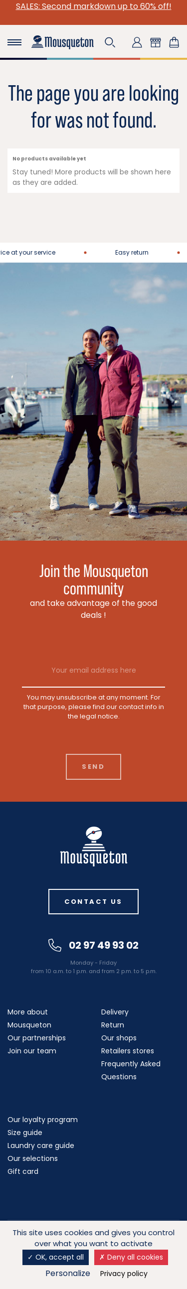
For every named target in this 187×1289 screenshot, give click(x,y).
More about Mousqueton (29, 1018)
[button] (110, 42)
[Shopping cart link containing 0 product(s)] (174, 42)
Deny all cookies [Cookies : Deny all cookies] (131, 1257)
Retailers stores (127, 1051)
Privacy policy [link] (124, 1274)
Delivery (115, 1012)
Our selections (32, 1158)
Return (112, 1025)
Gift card (22, 1171)
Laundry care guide (40, 1145)
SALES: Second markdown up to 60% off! (94, 6)
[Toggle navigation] (14, 42)
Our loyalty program (42, 1120)
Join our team (31, 1051)
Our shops (119, 1038)
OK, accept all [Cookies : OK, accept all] (55, 1257)
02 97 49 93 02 (93, 945)
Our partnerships (36, 1038)
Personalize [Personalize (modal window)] (67, 1273)
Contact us (93, 901)
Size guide (24, 1133)
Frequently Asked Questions (131, 1070)
